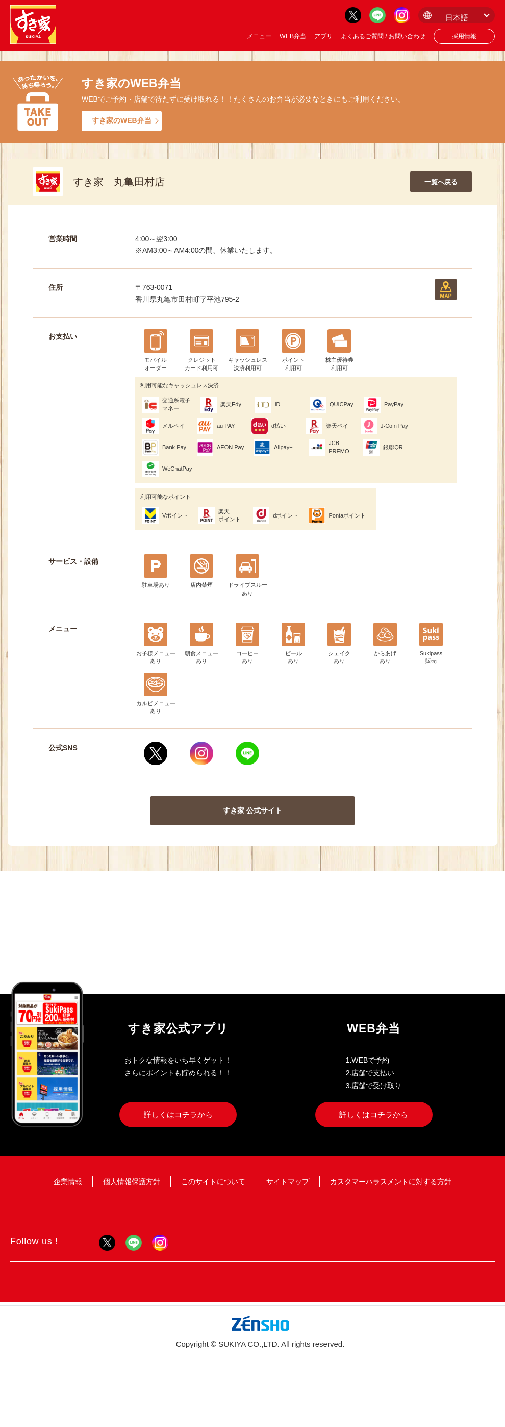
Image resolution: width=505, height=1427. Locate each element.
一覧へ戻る (441, 182)
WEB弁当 (293, 36)
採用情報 (464, 36)
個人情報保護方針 (131, 1181)
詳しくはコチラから (178, 1114)
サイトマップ (287, 1181)
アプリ (323, 36)
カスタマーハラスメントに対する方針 (390, 1181)
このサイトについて (213, 1181)
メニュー (259, 36)
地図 (446, 289)
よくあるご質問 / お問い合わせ (383, 36)
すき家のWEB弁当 (122, 120)
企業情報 (68, 1181)
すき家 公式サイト (252, 810)
